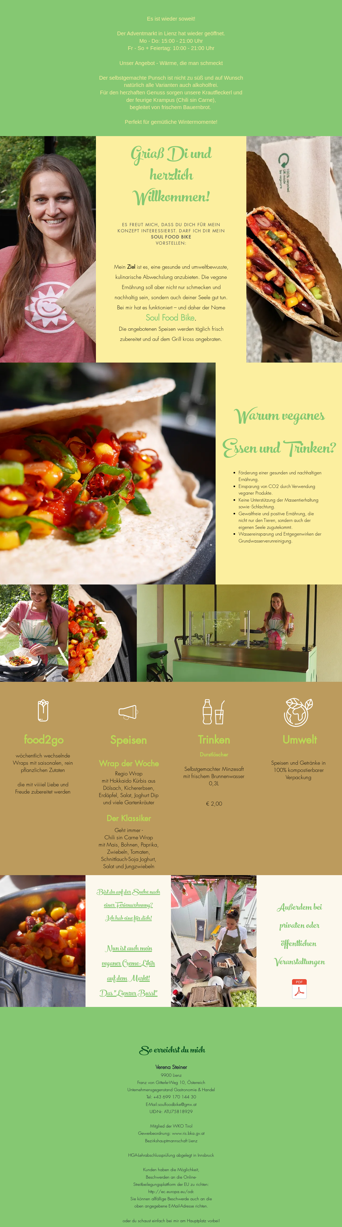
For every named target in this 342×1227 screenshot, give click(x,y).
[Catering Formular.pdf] (299, 990)
